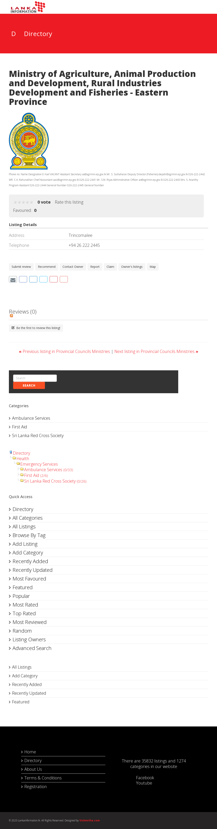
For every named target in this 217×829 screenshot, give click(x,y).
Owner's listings (132, 267)
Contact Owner (73, 267)
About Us (33, 769)
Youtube (140, 783)
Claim (110, 267)
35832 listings (154, 761)
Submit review (21, 267)
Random (22, 630)
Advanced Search (32, 647)
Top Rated (24, 613)
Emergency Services (39, 464)
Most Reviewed (30, 621)
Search (29, 385)
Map (153, 267)
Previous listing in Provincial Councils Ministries (65, 351)
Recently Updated (33, 569)
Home (30, 752)
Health (23, 458)
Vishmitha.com (89, 820)
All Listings (24, 526)
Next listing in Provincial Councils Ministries (156, 351)
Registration (35, 786)
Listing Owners (29, 639)
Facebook (141, 777)
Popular (21, 595)
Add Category (28, 552)
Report (95, 267)
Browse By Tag (29, 535)
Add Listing (25, 543)
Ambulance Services (31, 418)
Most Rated (25, 604)
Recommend (47, 267)
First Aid (19, 427)
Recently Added (30, 561)
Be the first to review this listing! (36, 328)
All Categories (28, 517)
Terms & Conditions (43, 778)
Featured (23, 587)
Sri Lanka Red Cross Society (38, 435)
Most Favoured (29, 578)
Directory (21, 453)
